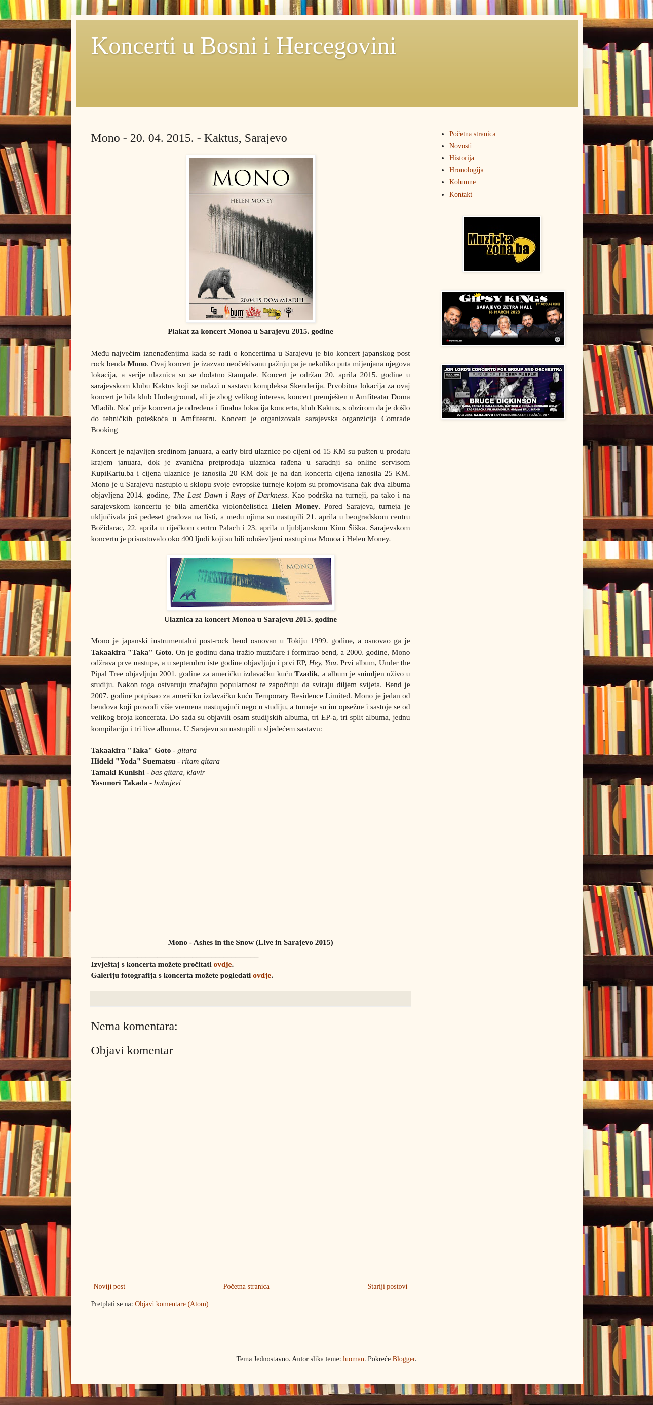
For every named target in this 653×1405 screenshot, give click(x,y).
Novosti (460, 146)
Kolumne (462, 182)
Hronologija (466, 170)
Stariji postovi (388, 1286)
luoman (353, 1359)
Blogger (404, 1359)
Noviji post (110, 1286)
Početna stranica (246, 1286)
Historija (461, 158)
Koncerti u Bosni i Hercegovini (244, 45)
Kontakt (460, 194)
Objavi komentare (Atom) (171, 1304)
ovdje (223, 964)
